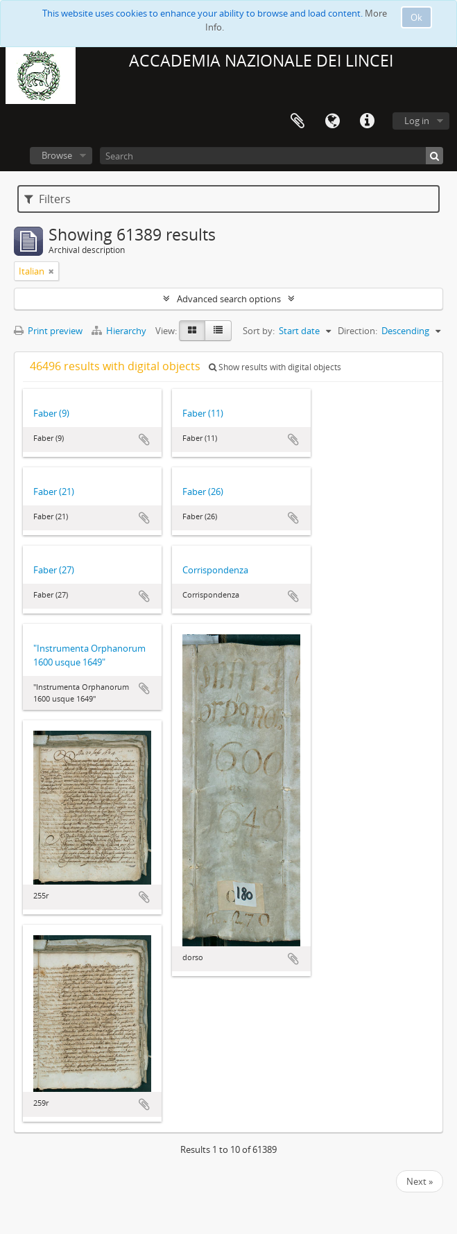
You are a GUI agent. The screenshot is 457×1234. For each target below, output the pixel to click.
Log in (416, 120)
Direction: (357, 330)
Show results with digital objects (275, 367)
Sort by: (259, 330)
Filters (47, 199)
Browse (57, 155)
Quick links (367, 121)
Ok (416, 17)
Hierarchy (120, 330)
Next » (419, 1181)
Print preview (48, 330)
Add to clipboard (144, 439)
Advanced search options (229, 299)
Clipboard (297, 121)
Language (332, 121)
